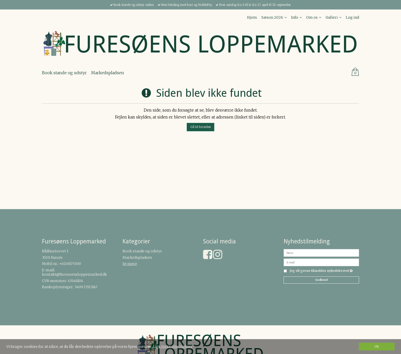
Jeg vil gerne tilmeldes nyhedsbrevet (321, 271)
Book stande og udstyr (142, 251)
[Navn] (321, 252)
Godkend (321, 280)
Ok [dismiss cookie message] (376, 346)
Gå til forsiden (200, 127)
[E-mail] (321, 262)
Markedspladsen (137, 257)
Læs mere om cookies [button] (172, 346)
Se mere (129, 263)
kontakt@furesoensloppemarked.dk (74, 274)
